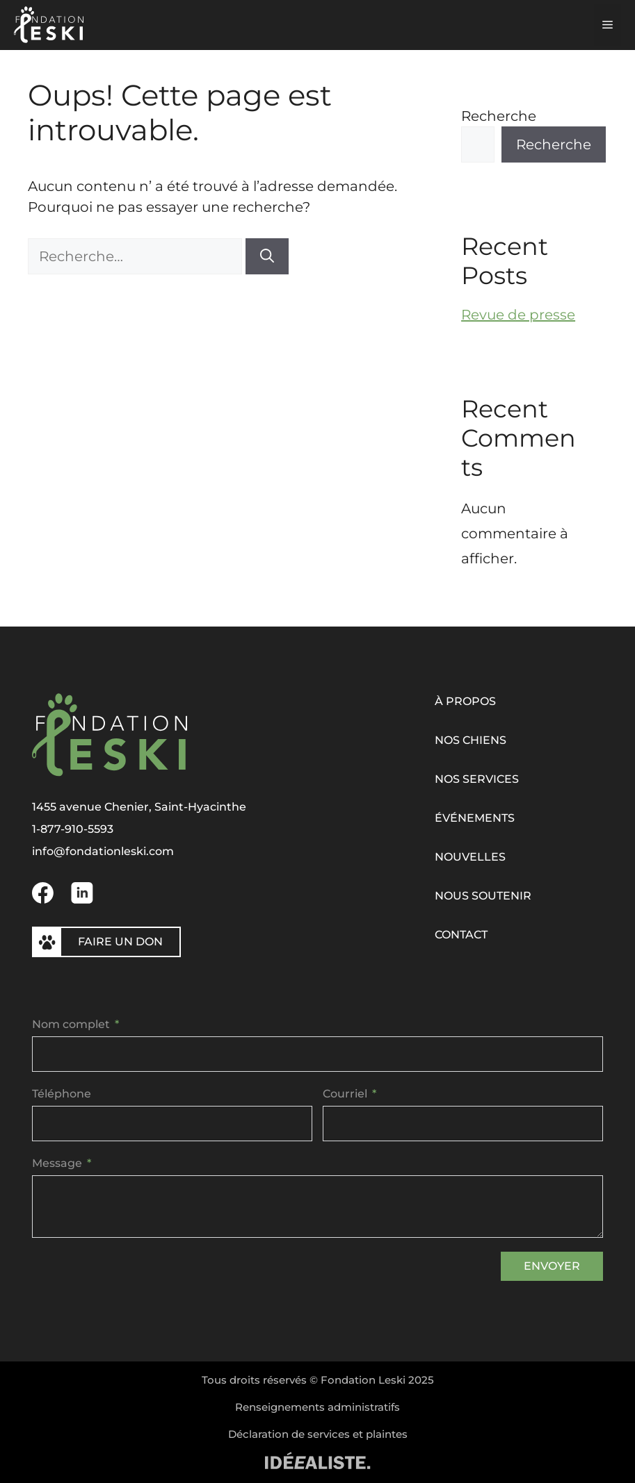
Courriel (345, 1093)
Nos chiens (470, 740)
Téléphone (61, 1093)
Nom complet (71, 1024)
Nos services (477, 779)
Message (57, 1163)
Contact (461, 934)
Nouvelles (470, 856)
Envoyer (552, 1266)
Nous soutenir (483, 895)
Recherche (498, 116)
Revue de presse (518, 314)
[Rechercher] (267, 256)
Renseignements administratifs (317, 1407)
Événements (475, 818)
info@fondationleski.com (103, 851)
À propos (465, 701)
